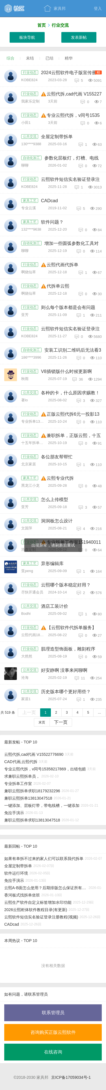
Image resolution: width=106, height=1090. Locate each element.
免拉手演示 (14, 813)
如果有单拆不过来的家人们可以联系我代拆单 (43, 858)
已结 (49, 58)
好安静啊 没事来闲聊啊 (64, 670)
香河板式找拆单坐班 (22, 895)
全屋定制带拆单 (57, 136)
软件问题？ (52, 222)
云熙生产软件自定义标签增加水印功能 (38, 902)
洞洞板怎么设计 (57, 520)
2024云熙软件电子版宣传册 (68, 72)
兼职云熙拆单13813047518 (28, 798)
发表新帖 (79, 37)
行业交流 (60, 25)
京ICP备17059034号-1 (71, 1077)
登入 (98, 8)
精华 (69, 58)
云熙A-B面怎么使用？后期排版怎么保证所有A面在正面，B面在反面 (45, 888)
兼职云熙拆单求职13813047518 (32, 820)
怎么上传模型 (54, 499)
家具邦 (55, 8)
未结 (30, 58)
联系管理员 (53, 1012)
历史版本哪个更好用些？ (66, 691)
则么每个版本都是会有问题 (68, 307)
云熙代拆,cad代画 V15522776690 (33, 754)
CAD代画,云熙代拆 (20, 761)
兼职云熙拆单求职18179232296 (32, 791)
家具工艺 (29, 200)
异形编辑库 (52, 563)
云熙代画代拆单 (62, 264)
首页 (41, 25)
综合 (10, 58)
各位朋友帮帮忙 (57, 456)
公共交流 (29, 136)
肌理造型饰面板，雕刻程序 (68, 649)
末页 (41, 722)
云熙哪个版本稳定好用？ (66, 584)
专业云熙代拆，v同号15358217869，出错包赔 (45, 769)
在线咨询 (53, 1052)
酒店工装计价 (54, 606)
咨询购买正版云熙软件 (53, 1032)
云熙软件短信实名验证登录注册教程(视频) (41, 917)
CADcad (49, 200)
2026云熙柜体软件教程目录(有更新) (35, 909)
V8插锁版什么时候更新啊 (66, 371)
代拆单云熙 (58, 286)
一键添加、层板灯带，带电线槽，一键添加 (41, 805)
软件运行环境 (16, 873)
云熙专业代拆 (60, 478)
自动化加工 (31, 158)
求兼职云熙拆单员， (22, 776)
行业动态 (29, 72)
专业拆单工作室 (18, 783)
